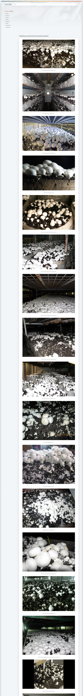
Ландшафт (8, 27)
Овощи (7, 17)
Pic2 (8, 4)
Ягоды (7, 23)
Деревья (8, 21)
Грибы (7, 19)
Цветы (7, 13)
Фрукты (7, 15)
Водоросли (8, 25)
